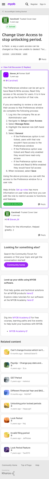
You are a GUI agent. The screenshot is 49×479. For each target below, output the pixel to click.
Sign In (43, 4)
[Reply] (42, 59)
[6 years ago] (16, 438)
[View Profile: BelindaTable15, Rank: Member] (6, 352)
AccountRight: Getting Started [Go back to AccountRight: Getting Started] (14, 11)
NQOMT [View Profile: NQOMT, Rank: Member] (27, 394)
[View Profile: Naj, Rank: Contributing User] (6, 420)
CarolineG (13, 80)
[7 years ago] (16, 453)
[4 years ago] (16, 368)
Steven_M (14, 219)
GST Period (16, 377)
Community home (16, 265)
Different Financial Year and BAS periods (27, 390)
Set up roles (22, 189)
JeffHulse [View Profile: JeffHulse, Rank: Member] (27, 438)
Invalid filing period (20, 433)
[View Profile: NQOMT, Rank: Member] (6, 392)
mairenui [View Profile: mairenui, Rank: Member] (26, 381)
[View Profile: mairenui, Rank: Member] (6, 379)
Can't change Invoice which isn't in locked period (27, 350)
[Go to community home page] (11, 4)
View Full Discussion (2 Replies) (16, 67)
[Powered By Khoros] (24, 473)
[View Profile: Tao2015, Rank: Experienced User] (6, 449)
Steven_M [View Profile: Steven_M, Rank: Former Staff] (14, 73)
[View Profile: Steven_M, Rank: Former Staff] (5, 74)
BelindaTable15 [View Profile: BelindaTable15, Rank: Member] (30, 353)
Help (37, 465)
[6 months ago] (16, 353)
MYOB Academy (20, 317)
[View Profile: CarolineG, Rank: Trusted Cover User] (5, 20)
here (29, 293)
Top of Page (26, 465)
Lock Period (16, 418)
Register (34, 4)
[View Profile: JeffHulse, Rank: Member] (6, 434)
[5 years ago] (16, 423)
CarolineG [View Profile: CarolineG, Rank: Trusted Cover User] (14, 19)
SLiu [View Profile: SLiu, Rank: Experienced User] (24, 368)
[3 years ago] (16, 408)
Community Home (9, 465)
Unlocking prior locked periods (26, 403)
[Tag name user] (25, 54)
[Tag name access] (6, 54)
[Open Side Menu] (3, 4)
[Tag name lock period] (16, 54)
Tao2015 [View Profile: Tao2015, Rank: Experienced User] (26, 453)
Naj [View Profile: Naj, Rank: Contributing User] (24, 423)
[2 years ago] (16, 381)
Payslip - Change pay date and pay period (26, 363)
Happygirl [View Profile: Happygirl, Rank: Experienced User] (27, 409)
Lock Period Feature (20, 447)
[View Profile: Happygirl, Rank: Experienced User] (6, 405)
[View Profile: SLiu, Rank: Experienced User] (6, 365)
